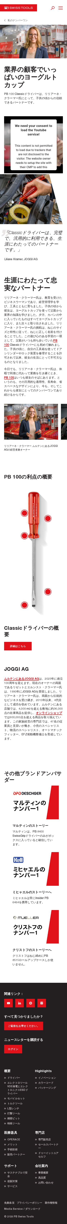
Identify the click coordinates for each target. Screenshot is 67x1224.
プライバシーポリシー (29, 1202)
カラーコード (45, 1082)
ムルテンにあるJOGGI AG (21, 678)
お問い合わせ (45, 1182)
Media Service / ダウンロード (22, 1208)
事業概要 (43, 1172)
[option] (31, 427)
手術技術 (12, 1149)
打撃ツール (13, 1113)
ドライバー (13, 1077)
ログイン (13, 1049)
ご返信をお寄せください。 (23, 1025)
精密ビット (13, 1118)
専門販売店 (44, 1139)
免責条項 (9, 1202)
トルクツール (15, 1103)
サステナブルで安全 (17, 1174)
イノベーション (47, 1077)
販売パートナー (16, 1154)
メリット (12, 1144)
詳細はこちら (18, 646)
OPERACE (13, 1139)
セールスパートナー (48, 1146)
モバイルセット (16, 1098)
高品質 (42, 1177)
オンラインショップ (49, 712)
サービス (12, 1186)
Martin (33, 819)
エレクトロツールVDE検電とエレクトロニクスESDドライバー (17, 1088)
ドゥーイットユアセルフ (48, 1154)
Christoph (33, 941)
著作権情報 (51, 1202)
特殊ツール (13, 1123)
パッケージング (47, 1087)
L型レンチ (13, 1108)
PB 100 (9, 377)
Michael (33, 881)
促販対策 (12, 1181)
